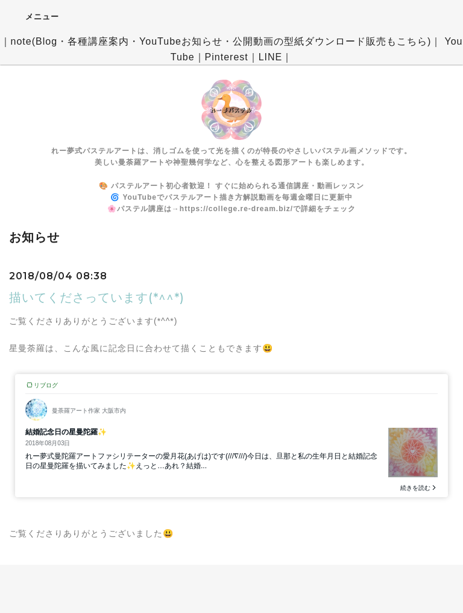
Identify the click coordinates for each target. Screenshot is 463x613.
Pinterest (226, 57)
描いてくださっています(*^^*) (96, 297)
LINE (271, 57)
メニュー (34, 16)
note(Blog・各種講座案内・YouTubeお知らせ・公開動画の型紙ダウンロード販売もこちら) (221, 41)
